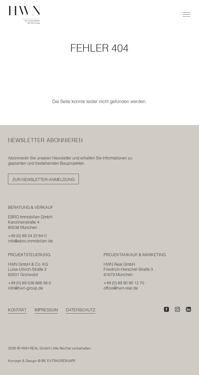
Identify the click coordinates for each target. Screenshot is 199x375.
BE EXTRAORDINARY (59, 360)
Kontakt (17, 309)
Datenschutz (80, 309)
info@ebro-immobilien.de (30, 240)
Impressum (46, 309)
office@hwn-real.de (121, 288)
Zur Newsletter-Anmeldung (43, 179)
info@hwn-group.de (25, 288)
